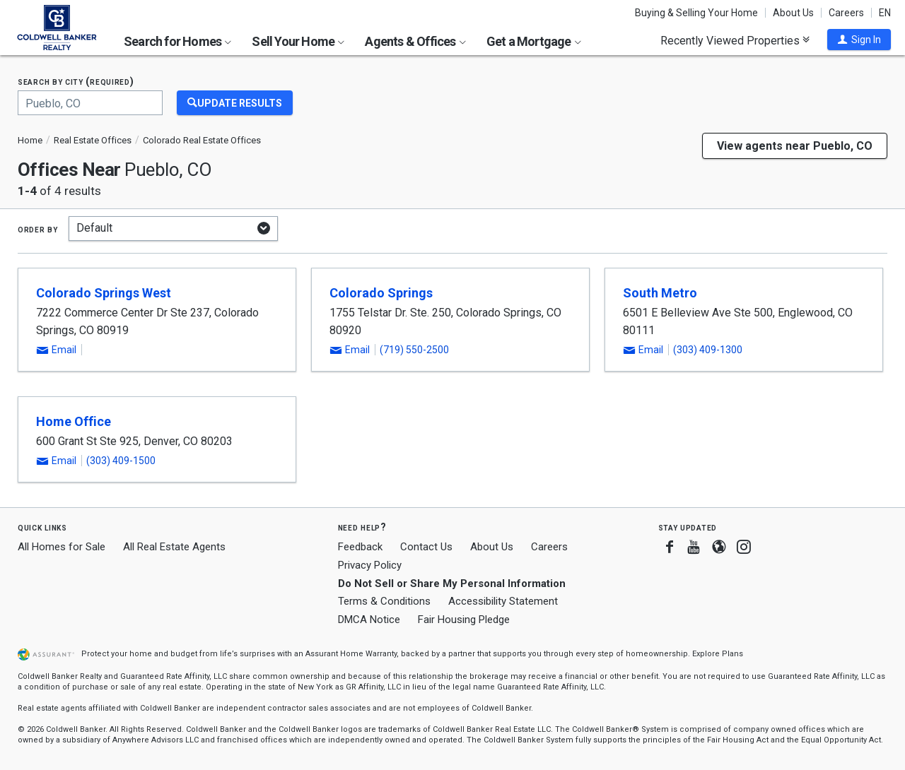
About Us (793, 13)
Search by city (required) (76, 81)
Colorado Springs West (103, 292)
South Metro (660, 292)
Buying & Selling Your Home (696, 13)
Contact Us (426, 546)
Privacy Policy (370, 565)
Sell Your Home (298, 41)
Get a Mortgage (533, 41)
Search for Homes (177, 41)
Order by (38, 229)
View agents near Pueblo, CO (794, 146)
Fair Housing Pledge (464, 619)
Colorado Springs (381, 292)
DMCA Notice (369, 619)
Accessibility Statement (503, 601)
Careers (846, 13)
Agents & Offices (415, 41)
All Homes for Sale (61, 546)
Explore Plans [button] (717, 653)
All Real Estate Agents (174, 546)
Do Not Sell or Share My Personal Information (452, 583)
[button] (859, 39)
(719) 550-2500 (414, 349)
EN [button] (885, 12)
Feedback (360, 547)
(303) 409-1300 (707, 349)
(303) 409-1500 (121, 460)
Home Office (73, 421)
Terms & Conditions (384, 601)
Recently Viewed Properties (735, 40)
